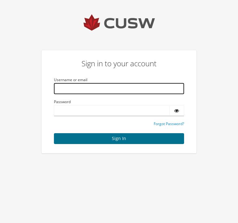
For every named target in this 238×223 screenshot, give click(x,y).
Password (62, 101)
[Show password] (176, 110)
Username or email (70, 79)
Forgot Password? (169, 123)
